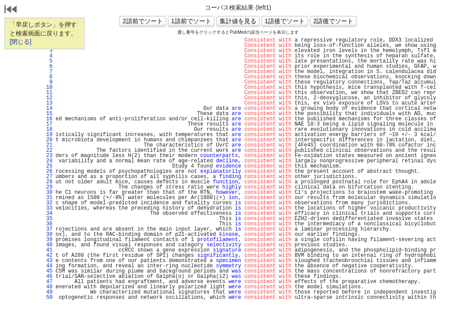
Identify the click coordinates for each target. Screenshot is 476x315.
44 (47, 266)
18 (47, 129)
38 (47, 234)
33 (47, 208)
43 (47, 261)
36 (47, 224)
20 (47, 140)
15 (47, 114)
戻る (11, 10)
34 (47, 213)
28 (47, 182)
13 (47, 103)
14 (47, 108)
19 (47, 135)
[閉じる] (20, 41)
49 (47, 292)
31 (47, 198)
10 (47, 87)
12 (47, 98)
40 (47, 245)
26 (47, 171)
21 (47, 145)
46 (47, 276)
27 (47, 177)
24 (47, 161)
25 (47, 166)
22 (47, 150)
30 (47, 192)
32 (47, 203)
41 (47, 250)
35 (47, 219)
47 (47, 282)
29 (47, 187)
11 (47, 93)
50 (47, 297)
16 (47, 119)
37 (47, 229)
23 (47, 156)
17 (47, 124)
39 (47, 240)
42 (47, 255)
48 (47, 287)
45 (47, 271)
